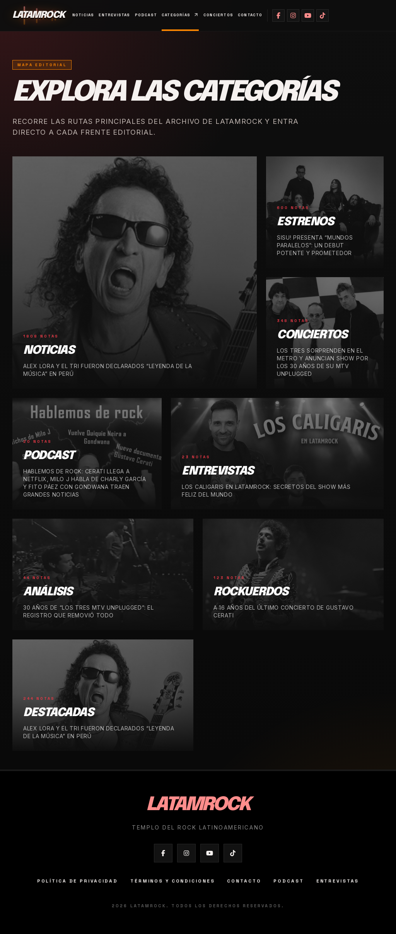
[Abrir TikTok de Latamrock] (322, 15)
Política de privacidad (77, 881)
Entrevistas (114, 14)
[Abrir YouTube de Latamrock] (308, 15)
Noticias (83, 14)
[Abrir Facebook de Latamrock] (278, 15)
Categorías (180, 14)
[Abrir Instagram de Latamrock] (293, 15)
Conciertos (218, 14)
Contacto (250, 14)
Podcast (146, 14)
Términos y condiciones (172, 881)
